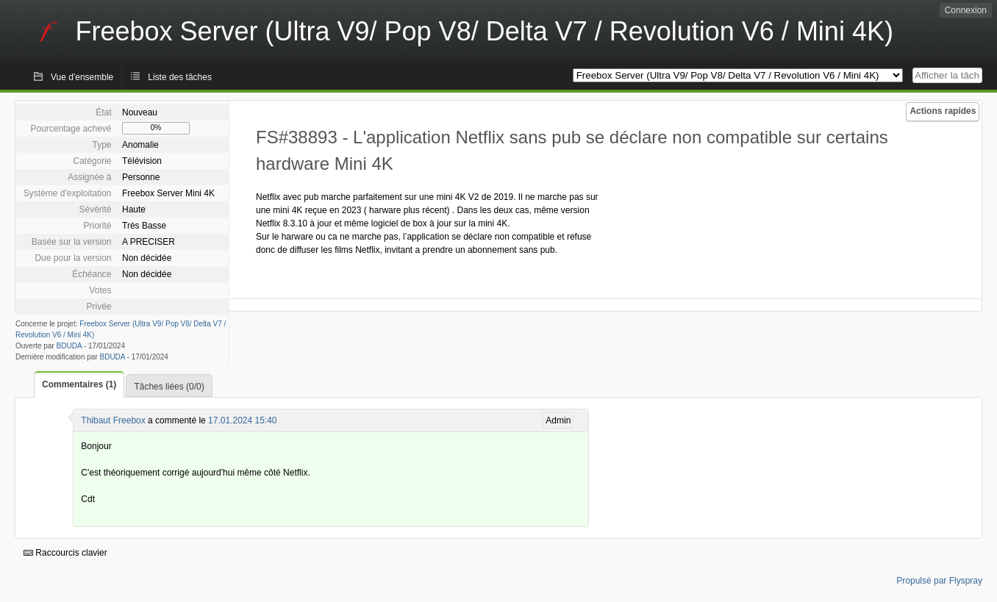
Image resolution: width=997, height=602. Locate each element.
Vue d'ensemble (82, 77)
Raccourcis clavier (65, 553)
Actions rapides (943, 111)
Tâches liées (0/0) (169, 386)
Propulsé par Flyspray (939, 581)
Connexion (966, 10)
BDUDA (69, 346)
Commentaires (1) (79, 384)
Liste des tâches (180, 77)
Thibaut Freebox (113, 420)
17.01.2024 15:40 (242, 420)
